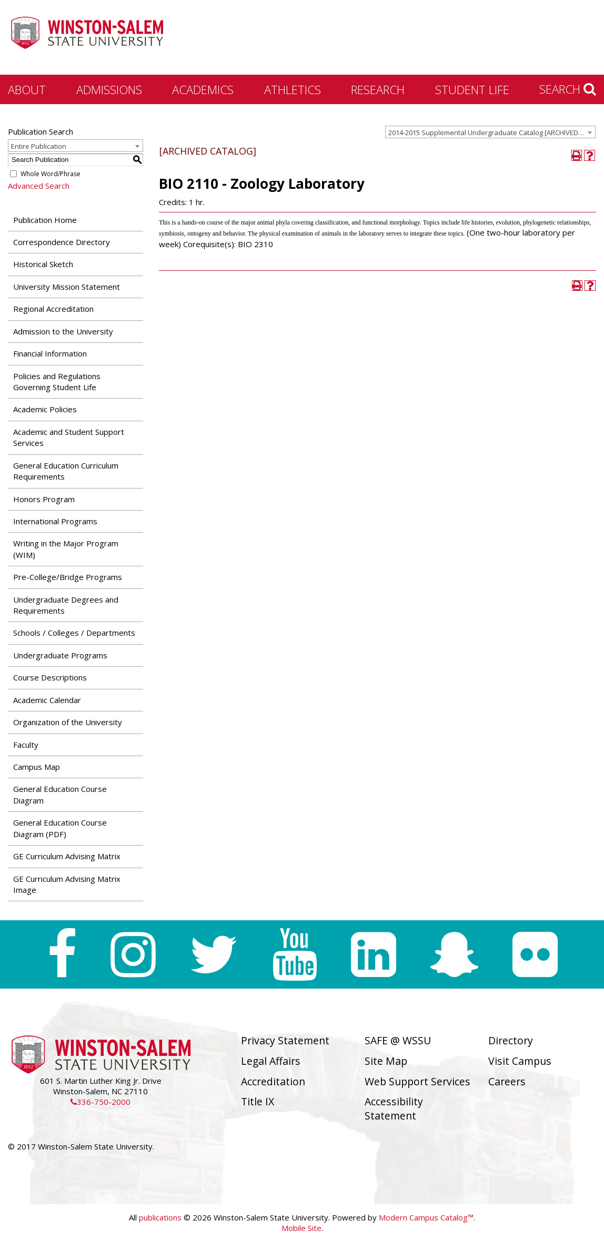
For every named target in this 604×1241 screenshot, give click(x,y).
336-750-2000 (100, 1101)
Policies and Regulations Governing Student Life (56, 381)
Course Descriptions (50, 677)
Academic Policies (45, 409)
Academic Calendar (47, 700)
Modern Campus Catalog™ (426, 1217)
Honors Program (44, 499)
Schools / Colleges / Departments (74, 632)
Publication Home (45, 220)
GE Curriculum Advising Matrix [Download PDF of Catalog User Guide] (66, 856)
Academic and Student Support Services (68, 437)
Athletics (292, 89)
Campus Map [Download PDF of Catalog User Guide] (36, 766)
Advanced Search (38, 185)
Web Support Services (417, 1081)
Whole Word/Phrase (50, 173)
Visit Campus (519, 1061)
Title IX (257, 1101)
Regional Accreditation (53, 308)
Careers (507, 1081)
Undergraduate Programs (60, 655)
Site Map (386, 1061)
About (27, 89)
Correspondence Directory (61, 242)
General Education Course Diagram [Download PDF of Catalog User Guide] (60, 794)
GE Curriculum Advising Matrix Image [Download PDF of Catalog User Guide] (66, 884)
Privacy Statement (285, 1040)
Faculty (25, 744)
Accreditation (273, 1081)
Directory (510, 1040)
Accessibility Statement (394, 1108)
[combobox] (490, 132)
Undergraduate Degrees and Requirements (65, 605)
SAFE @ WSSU (398, 1040)
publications (160, 1217)
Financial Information (50, 353)
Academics (203, 89)
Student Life (472, 89)
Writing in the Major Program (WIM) (65, 549)
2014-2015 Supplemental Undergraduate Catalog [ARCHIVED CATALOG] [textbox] (491, 132)
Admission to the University (63, 331)
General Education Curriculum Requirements (65, 471)
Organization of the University (67, 722)
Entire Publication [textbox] (38, 146)
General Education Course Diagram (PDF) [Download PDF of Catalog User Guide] (60, 828)
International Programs (55, 521)
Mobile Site (301, 1228)
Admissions (109, 89)
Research (378, 89)
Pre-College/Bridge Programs (67, 577)
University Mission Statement (66, 286)
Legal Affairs (270, 1061)
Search (567, 89)
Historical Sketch (43, 264)
